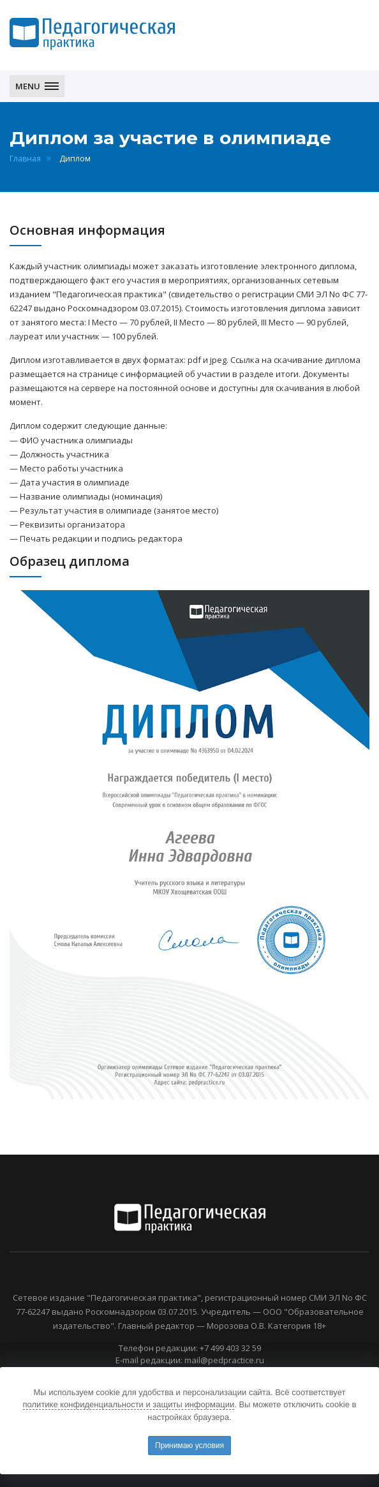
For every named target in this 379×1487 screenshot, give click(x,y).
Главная (25, 158)
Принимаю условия (189, 1445)
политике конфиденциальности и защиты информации (129, 1404)
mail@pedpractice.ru (224, 1360)
